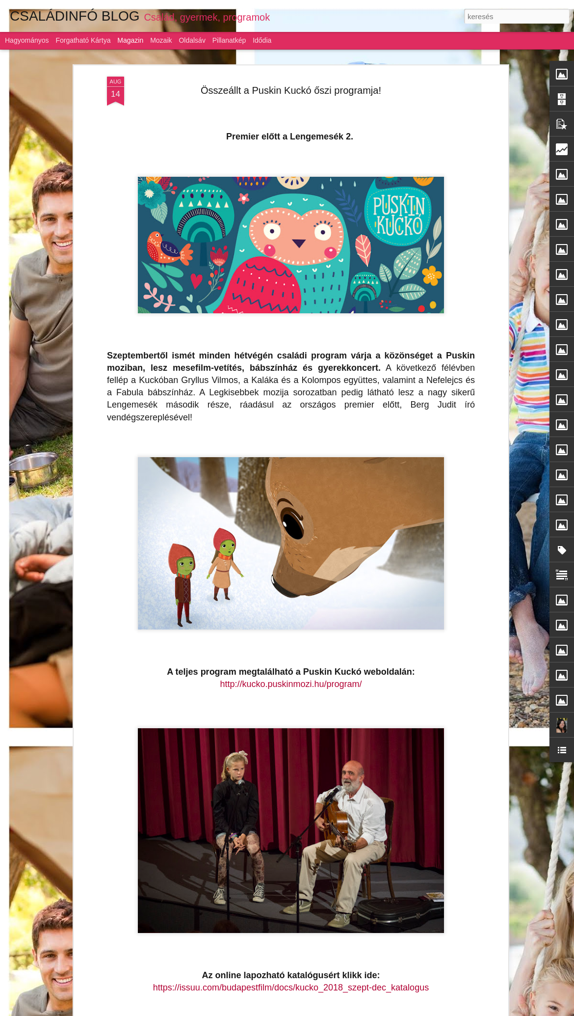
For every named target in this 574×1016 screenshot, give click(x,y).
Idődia (262, 40)
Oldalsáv (192, 40)
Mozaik (161, 40)
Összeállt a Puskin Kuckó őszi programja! (291, 89)
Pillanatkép (229, 40)
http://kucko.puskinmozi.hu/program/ (291, 684)
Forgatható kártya (82, 40)
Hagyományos (27, 40)
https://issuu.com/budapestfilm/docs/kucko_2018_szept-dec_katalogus (291, 987)
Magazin (130, 40)
